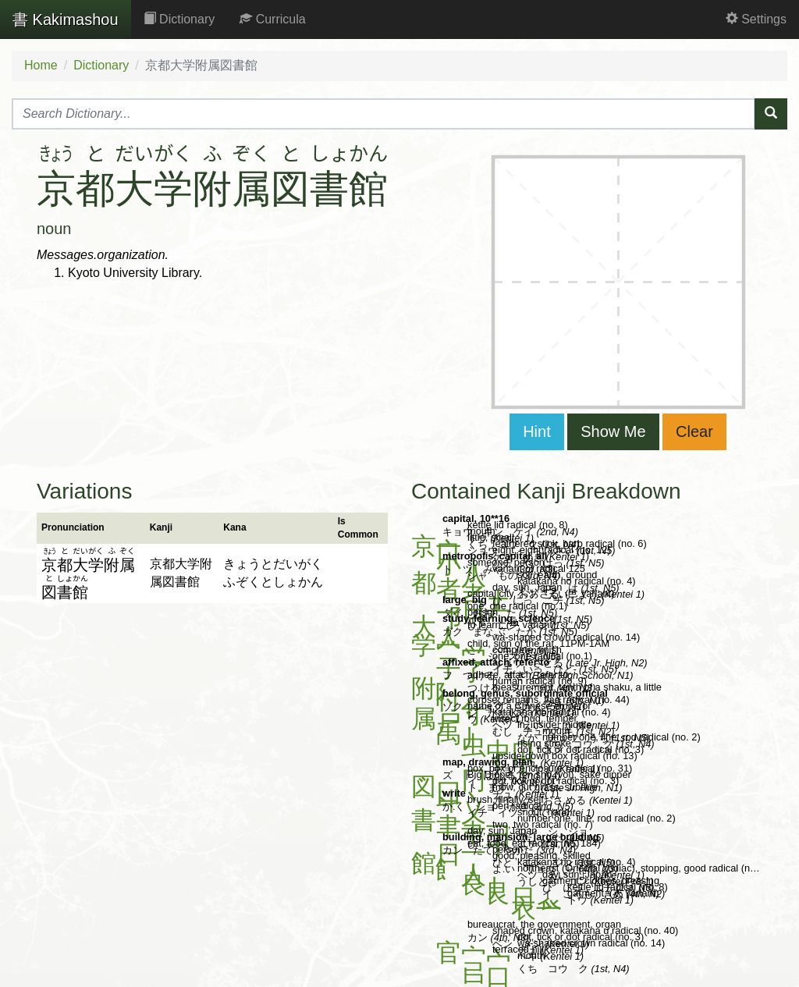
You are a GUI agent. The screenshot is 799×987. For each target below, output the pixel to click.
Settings (756, 19)
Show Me (613, 431)
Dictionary (179, 19)
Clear (694, 431)
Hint (537, 431)
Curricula (272, 19)
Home (41, 65)
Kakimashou (65, 19)
